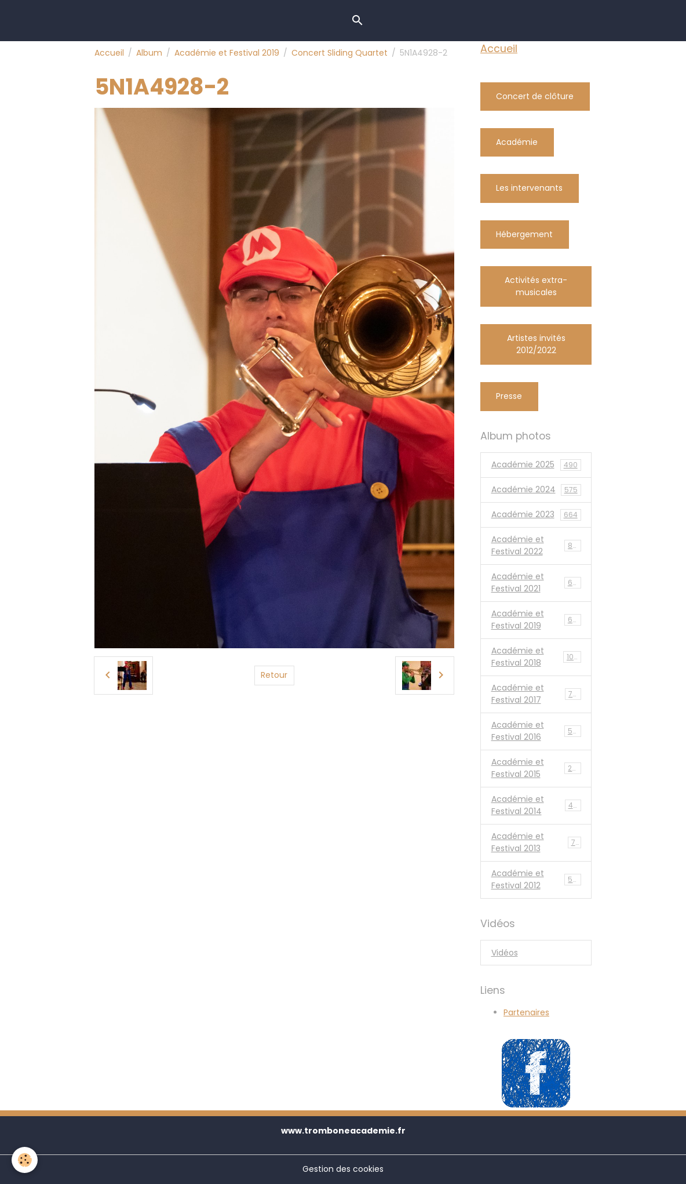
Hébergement (524, 234)
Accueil (109, 53)
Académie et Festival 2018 (537, 657)
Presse (509, 396)
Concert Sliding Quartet (339, 53)
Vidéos (504, 952)
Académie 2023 (536, 515)
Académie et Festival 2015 (536, 768)
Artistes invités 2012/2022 (536, 344)
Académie (517, 142)
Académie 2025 (536, 465)
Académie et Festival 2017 (536, 694)
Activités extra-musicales (536, 286)
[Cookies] (25, 1160)
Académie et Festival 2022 (536, 545)
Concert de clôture (535, 96)
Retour (274, 675)
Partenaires (526, 1012)
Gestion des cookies (343, 1169)
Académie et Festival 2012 (536, 879)
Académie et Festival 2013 (536, 842)
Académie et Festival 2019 (226, 53)
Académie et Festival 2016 (536, 731)
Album (149, 53)
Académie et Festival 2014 (536, 805)
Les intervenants (529, 188)
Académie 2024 (536, 490)
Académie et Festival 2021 (536, 582)
